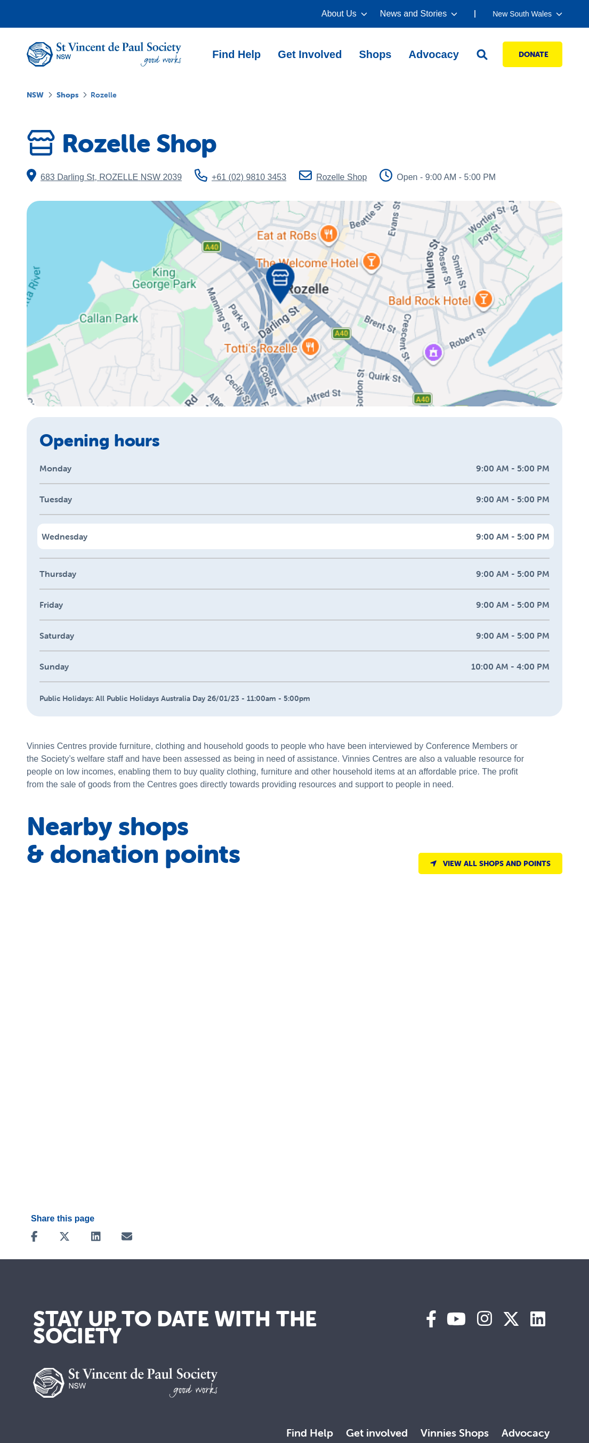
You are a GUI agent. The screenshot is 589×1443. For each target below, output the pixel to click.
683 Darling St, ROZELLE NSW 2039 (104, 175)
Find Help (309, 1432)
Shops (67, 95)
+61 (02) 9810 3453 (240, 177)
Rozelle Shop (333, 177)
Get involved (377, 1432)
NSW (35, 95)
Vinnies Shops (455, 1432)
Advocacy (526, 1432)
